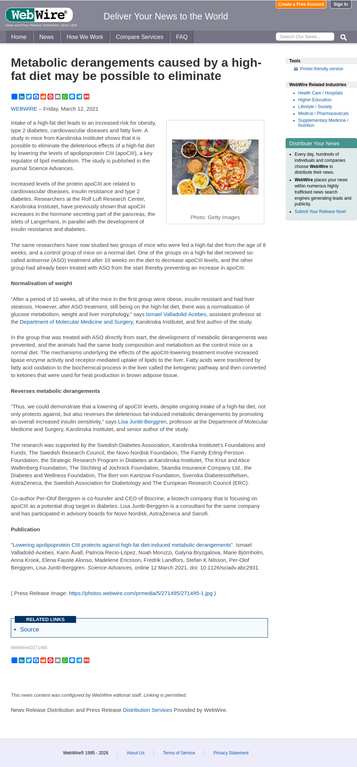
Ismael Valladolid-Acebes (176, 314)
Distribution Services (147, 710)
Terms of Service (179, 752)
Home (19, 37)
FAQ (182, 37)
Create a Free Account (301, 4)
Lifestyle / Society (315, 106)
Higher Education (314, 99)
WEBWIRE (24, 109)
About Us (135, 752)
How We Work (84, 37)
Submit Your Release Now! (320, 211)
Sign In (341, 4)
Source (29, 629)
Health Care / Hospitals (320, 93)
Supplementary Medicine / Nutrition (323, 123)
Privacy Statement (230, 752)
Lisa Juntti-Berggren (142, 421)
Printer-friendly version (321, 68)
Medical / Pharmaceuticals (323, 113)
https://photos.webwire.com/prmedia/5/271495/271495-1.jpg (141, 593)
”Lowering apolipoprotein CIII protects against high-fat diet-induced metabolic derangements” (122, 545)
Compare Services (139, 37)
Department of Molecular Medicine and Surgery (76, 322)
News (46, 37)
